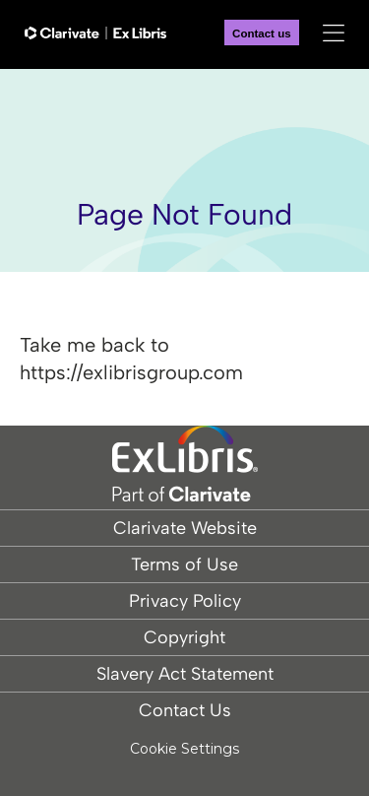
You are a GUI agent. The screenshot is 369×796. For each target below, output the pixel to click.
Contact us (261, 33)
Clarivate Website (185, 528)
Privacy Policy (185, 601)
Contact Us (185, 710)
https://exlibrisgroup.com (131, 372)
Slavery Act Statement (185, 674)
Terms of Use (184, 564)
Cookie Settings (184, 749)
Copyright (184, 637)
